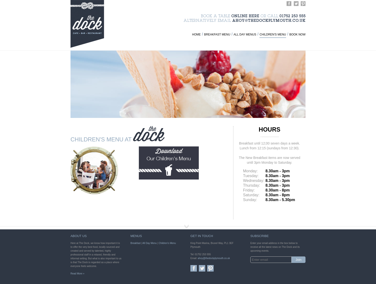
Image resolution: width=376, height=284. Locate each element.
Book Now (297, 34)
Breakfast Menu (217, 34)
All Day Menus (245, 34)
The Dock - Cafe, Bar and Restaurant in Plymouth (87, 24)
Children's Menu (272, 34)
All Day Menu (149, 243)
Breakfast (135, 243)
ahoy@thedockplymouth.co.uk (269, 21)
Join (298, 259)
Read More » (77, 273)
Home (196, 34)
